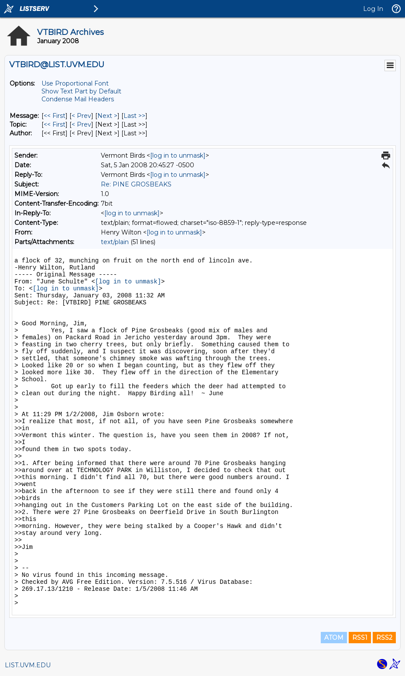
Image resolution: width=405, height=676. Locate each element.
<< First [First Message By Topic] (54, 124)
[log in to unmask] (178, 155)
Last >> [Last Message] (134, 116)
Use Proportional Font (75, 83)
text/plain (115, 242)
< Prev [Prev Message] (81, 116)
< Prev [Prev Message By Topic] (81, 124)
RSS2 (384, 638)
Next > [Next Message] (107, 116)
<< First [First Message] (54, 116)
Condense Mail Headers (77, 99)
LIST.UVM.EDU (28, 665)
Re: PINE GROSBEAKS (136, 184)
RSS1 (359, 638)
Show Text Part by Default (81, 91)
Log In (373, 9)
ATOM (333, 638)
